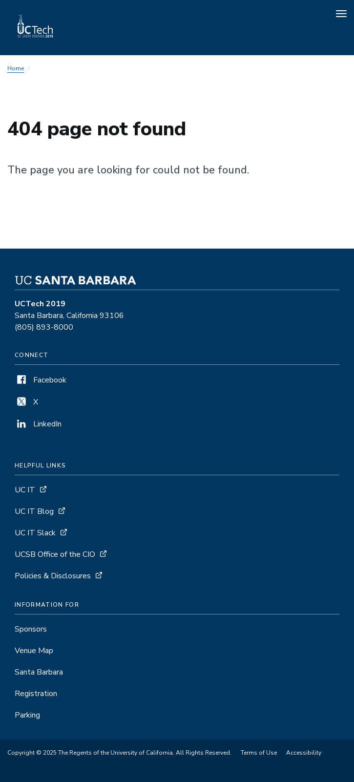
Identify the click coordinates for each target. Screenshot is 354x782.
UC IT (25, 490)
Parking (27, 715)
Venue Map (34, 650)
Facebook (40, 380)
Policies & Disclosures (53, 576)
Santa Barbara (39, 672)
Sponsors (31, 629)
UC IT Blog (34, 511)
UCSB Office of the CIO (55, 554)
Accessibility (303, 753)
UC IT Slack (35, 533)
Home (15, 68)
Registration (36, 693)
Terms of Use (259, 753)
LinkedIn (38, 424)
